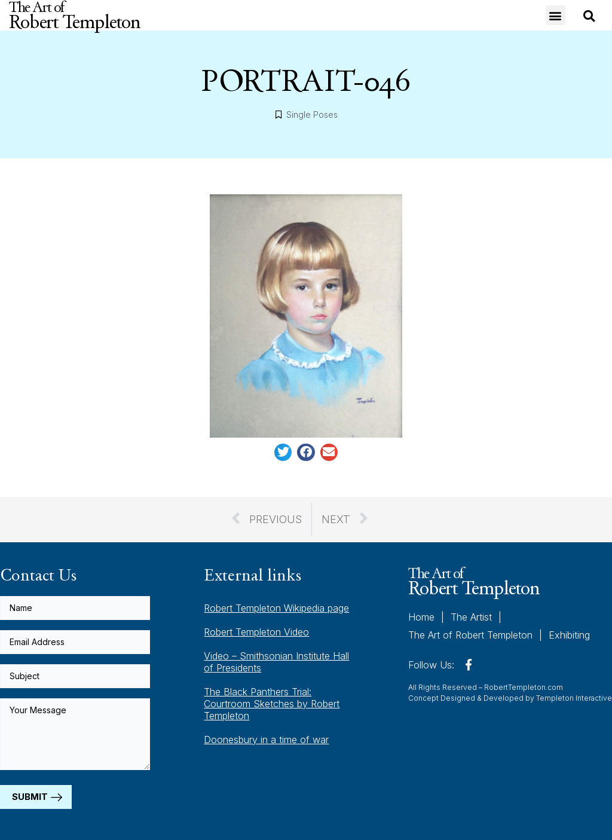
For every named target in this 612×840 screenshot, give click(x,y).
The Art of (473, 581)
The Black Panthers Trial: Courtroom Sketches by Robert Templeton (271, 704)
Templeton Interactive (574, 698)
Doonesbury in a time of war (266, 740)
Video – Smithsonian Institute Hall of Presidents (276, 662)
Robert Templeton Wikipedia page (276, 608)
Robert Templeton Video (256, 632)
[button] (555, 15)
